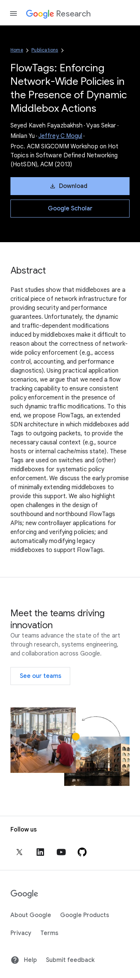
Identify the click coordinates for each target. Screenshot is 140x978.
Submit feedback (70, 960)
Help (23, 960)
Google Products (84, 915)
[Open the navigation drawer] (13, 13)
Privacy (20, 933)
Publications (44, 50)
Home (16, 50)
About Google (30, 915)
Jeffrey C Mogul (60, 136)
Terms (49, 933)
